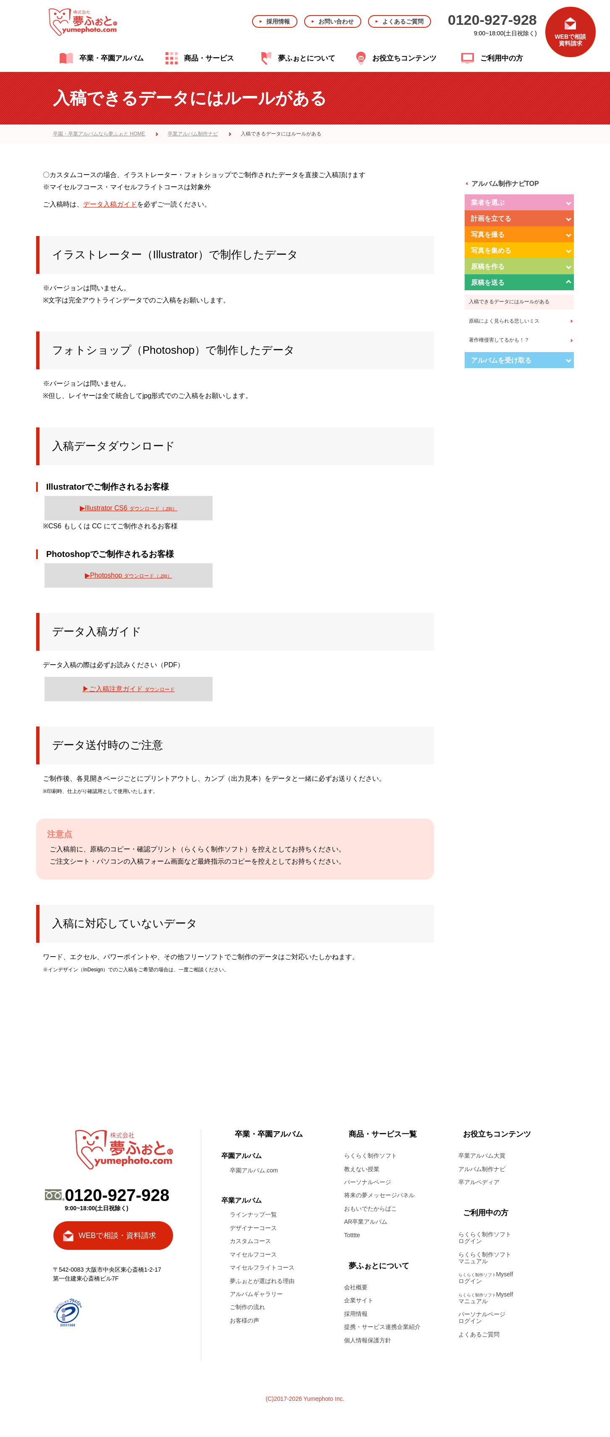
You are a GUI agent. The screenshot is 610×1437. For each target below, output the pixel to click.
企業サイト (358, 1300)
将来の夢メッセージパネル (379, 1195)
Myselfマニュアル (485, 1297)
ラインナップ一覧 (253, 1214)
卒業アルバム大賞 (481, 1155)
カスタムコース (250, 1241)
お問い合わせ (336, 21)
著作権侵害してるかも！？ (499, 340)
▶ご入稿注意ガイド (128, 688)
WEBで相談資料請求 (570, 40)
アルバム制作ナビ (481, 1169)
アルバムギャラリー (256, 1294)
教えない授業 (361, 1169)
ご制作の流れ (247, 1307)
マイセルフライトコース (262, 1267)
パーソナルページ (367, 1182)
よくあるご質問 (402, 21)
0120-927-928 (492, 20)
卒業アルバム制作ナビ (193, 134)
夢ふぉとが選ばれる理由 (262, 1281)
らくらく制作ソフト (370, 1155)
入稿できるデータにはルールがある (509, 302)
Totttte (352, 1235)
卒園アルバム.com (254, 1170)
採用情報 (278, 21)
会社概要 (356, 1287)
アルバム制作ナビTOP (505, 183)
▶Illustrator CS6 (129, 508)
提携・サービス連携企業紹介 (382, 1326)
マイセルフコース (253, 1254)
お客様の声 (244, 1320)
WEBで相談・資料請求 (117, 1235)
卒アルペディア (479, 1182)
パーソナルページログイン (481, 1317)
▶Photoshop (128, 575)
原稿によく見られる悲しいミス (504, 321)
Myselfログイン (485, 1277)
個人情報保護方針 (367, 1340)
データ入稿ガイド (110, 204)
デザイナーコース (253, 1228)
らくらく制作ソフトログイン (484, 1237)
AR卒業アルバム (365, 1221)
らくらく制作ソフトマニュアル (484, 1258)
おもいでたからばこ (370, 1208)
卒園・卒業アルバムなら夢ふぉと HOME (99, 134)
